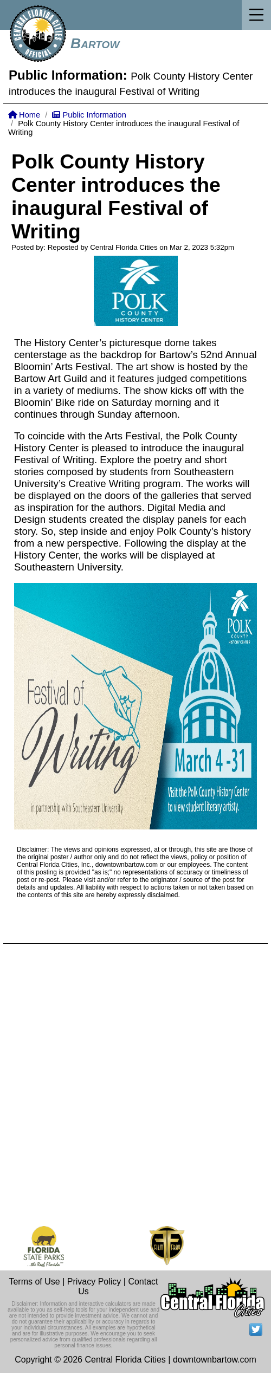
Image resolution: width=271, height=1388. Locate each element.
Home (24, 115)
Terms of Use (34, 1281)
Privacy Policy (94, 1281)
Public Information (89, 115)
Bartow (94, 43)
